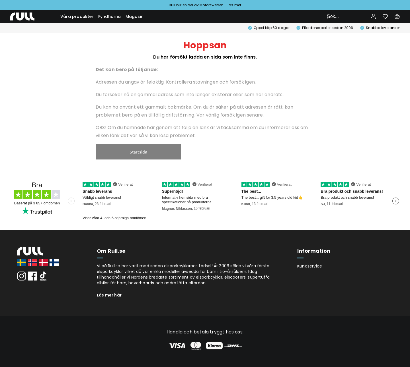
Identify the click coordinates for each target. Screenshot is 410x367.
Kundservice (309, 266)
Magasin (135, 16)
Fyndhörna (109, 16)
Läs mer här (109, 295)
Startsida (138, 152)
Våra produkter (77, 16)
